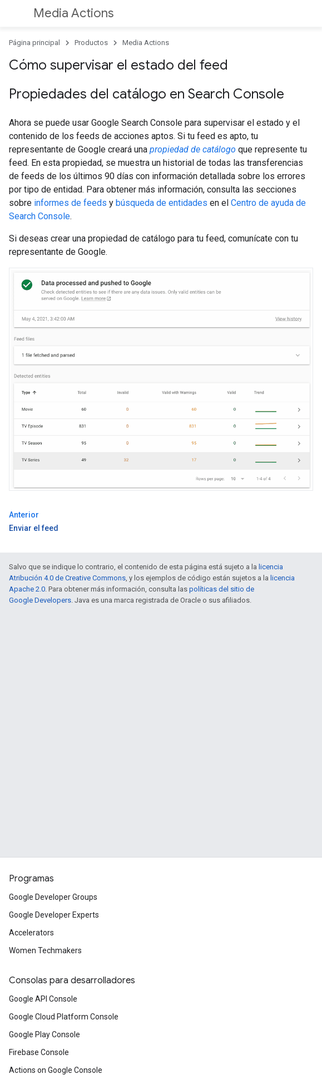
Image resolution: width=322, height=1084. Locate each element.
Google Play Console (44, 1034)
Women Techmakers (45, 950)
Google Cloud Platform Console (63, 1016)
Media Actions (73, 13)
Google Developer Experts (54, 914)
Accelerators (31, 932)
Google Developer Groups (53, 897)
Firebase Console (39, 1052)
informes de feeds (70, 203)
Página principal (34, 42)
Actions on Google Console (55, 1070)
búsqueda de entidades (161, 203)
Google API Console (43, 998)
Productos (91, 42)
